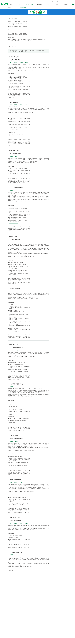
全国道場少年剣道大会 (59, 39)
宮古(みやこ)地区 (13, 51)
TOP (9, 7)
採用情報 (66, 620)
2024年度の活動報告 (15, 594)
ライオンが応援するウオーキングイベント (60, 25)
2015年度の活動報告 (15, 604)
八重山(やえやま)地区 (23, 51)
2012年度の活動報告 (15, 607)
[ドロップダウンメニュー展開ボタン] (23, 4)
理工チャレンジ (57, 30)
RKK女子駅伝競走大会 (59, 33)
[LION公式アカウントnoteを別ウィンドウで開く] (39, 630)
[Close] (73, 635)
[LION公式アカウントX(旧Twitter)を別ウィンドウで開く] (31, 630)
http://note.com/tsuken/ (13, 223)
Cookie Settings (52, 635)
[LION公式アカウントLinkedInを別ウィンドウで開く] (43, 630)
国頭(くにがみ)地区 (13, 50)
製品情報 (9, 620)
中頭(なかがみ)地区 (23, 50)
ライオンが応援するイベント (59, 22)
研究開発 (17, 620)
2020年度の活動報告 (29, 597)
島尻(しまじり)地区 (40, 50)
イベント (54, 19)
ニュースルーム (56, 620)
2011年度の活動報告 (29, 607)
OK (60, 635)
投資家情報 (37, 620)
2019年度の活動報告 (43, 597)
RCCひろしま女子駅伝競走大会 (60, 36)
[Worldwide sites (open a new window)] (68, 1)
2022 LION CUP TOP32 (59, 42)
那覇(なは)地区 (31, 50)
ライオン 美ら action (14, 7)
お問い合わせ (58, 1)
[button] (73, 4)
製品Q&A (53, 1)
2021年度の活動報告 (15, 597)
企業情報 (47, 620)
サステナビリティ (27, 620)
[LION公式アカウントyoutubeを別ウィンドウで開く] (35, 630)
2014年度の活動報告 (29, 604)
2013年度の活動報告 (43, 604)
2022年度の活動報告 (43, 594)
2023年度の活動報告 (29, 594)
